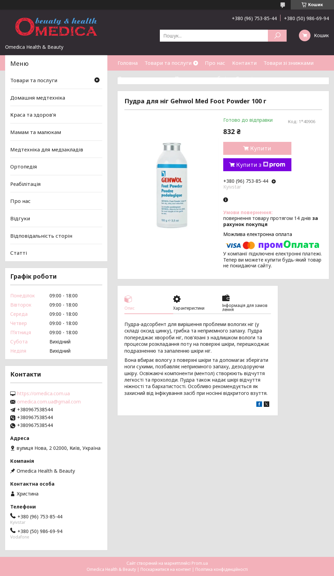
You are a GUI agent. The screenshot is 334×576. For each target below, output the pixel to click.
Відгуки (20, 218)
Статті (244, 78)
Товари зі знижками (288, 62)
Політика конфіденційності (221, 569)
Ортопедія (23, 166)
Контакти (244, 62)
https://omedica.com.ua (43, 393)
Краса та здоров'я (33, 114)
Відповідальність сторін (41, 235)
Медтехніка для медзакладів (46, 149)
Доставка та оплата (143, 78)
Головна (128, 62)
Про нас (215, 62)
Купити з (260, 164)
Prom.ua (200, 563)
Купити (260, 148)
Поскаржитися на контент (165, 569)
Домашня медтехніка (37, 97)
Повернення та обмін (202, 78)
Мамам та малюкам (35, 132)
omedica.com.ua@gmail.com (49, 402)
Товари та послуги (168, 62)
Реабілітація (25, 183)
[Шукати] (277, 36)
